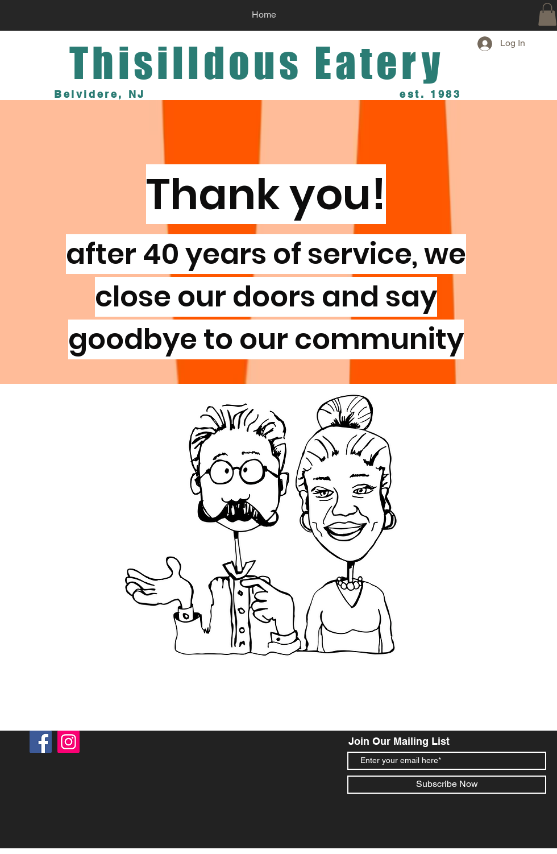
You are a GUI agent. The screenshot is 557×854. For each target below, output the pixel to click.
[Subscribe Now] (446, 785)
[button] (547, 14)
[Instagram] (68, 742)
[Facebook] (41, 742)
